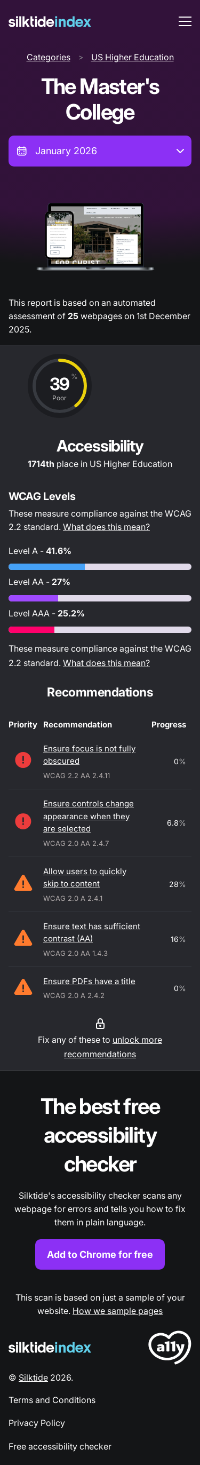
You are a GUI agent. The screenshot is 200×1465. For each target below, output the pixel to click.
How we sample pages (118, 1310)
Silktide (33, 1377)
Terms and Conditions (52, 1400)
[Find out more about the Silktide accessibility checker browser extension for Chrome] (100, 1181)
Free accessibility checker (60, 1446)
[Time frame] (100, 151)
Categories (48, 57)
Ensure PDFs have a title (89, 981)
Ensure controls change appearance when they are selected (88, 816)
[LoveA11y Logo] (169, 1349)
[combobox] (100, 151)
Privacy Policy (37, 1423)
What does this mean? (106, 526)
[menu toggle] (185, 21)
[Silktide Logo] (50, 1347)
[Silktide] (50, 21)
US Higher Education (132, 57)
